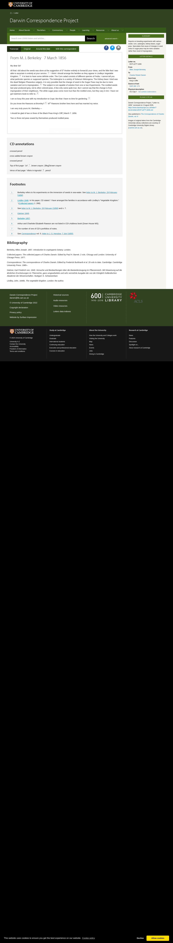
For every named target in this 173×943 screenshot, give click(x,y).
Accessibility (14, 346)
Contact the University (18, 344)
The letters (41, 30)
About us (115, 30)
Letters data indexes (62, 311)
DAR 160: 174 (134, 86)
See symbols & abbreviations (147, 92)
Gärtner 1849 (23, 204)
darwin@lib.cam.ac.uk (19, 298)
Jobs (91, 351)
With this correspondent (66, 49)
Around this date (43, 49)
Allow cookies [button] (157, 938)
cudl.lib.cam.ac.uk (135, 128)
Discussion (133, 342)
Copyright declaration (19, 307)
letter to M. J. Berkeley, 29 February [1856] (39, 199)
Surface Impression (28, 317)
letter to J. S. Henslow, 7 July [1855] (57, 225)
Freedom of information (18, 349)
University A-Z (15, 342)
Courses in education (57, 351)
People (72, 30)
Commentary (57, 30)
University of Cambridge (22, 303)
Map (90, 342)
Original (27, 49)
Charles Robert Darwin (137, 75)
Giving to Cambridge (96, 354)
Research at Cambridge (138, 330)
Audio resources (60, 300)
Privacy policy (16, 312)
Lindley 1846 (23, 191)
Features (132, 338)
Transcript (14, 49)
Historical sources (61, 295)
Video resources (60, 306)
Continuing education (57, 345)
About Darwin (24, 30)
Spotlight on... (134, 345)
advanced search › (111, 39)
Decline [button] (140, 938)
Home (11, 13)
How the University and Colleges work (103, 335)
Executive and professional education (62, 348)
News (91, 345)
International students (57, 342)
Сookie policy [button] (88, 938)
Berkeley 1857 (23, 209)
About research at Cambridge (139, 348)
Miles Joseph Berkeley (137, 70)
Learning (85, 30)
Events (91, 348)
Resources (100, 30)
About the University (97, 330)
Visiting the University (97, 338)
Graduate (52, 338)
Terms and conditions (17, 351)
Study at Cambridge (57, 330)
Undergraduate (54, 335)
